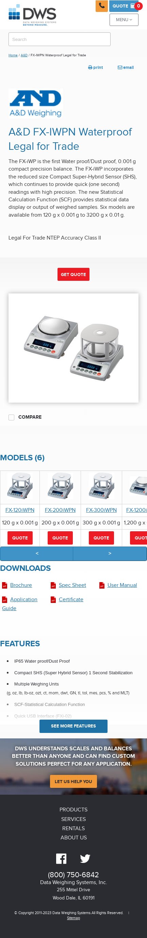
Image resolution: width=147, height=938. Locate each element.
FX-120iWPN (19, 510)
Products (73, 810)
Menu (124, 20)
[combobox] (60, 39)
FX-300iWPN (101, 510)
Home (13, 55)
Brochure (21, 585)
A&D (24, 55)
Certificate (71, 599)
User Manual (122, 585)
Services (73, 819)
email (126, 67)
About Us (74, 838)
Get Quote (73, 274)
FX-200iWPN (60, 510)
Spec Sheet (72, 585)
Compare (25, 417)
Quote (125, 6)
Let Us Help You (73, 781)
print (95, 67)
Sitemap (73, 918)
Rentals (73, 828)
